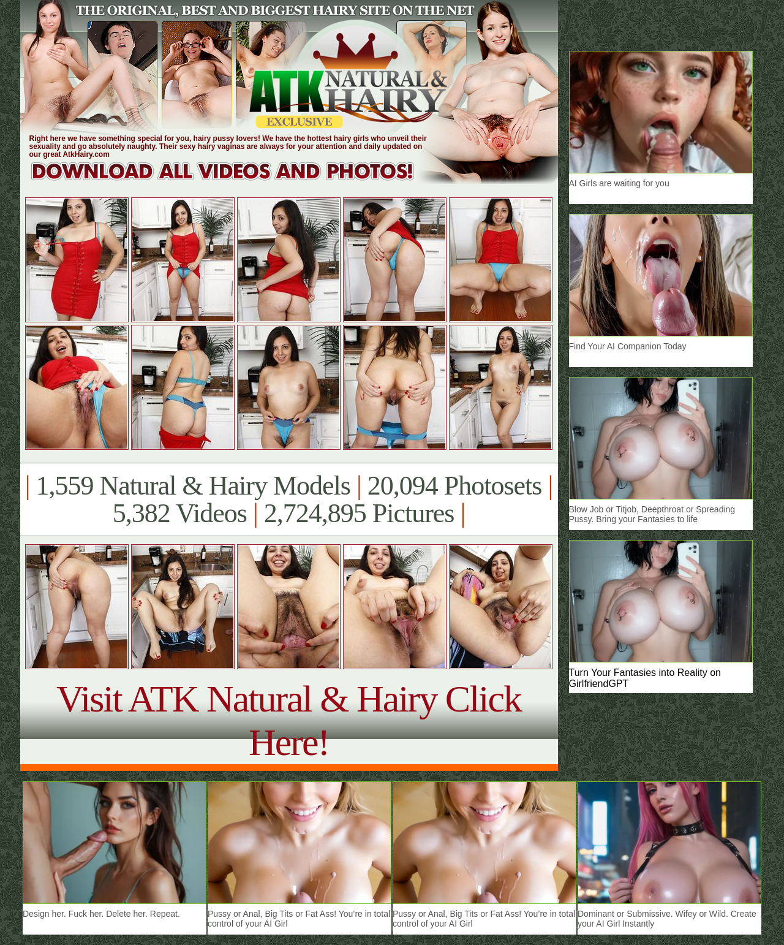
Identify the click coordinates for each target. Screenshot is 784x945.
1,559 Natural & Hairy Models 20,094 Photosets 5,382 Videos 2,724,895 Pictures (288, 499)
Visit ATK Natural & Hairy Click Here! (288, 720)
